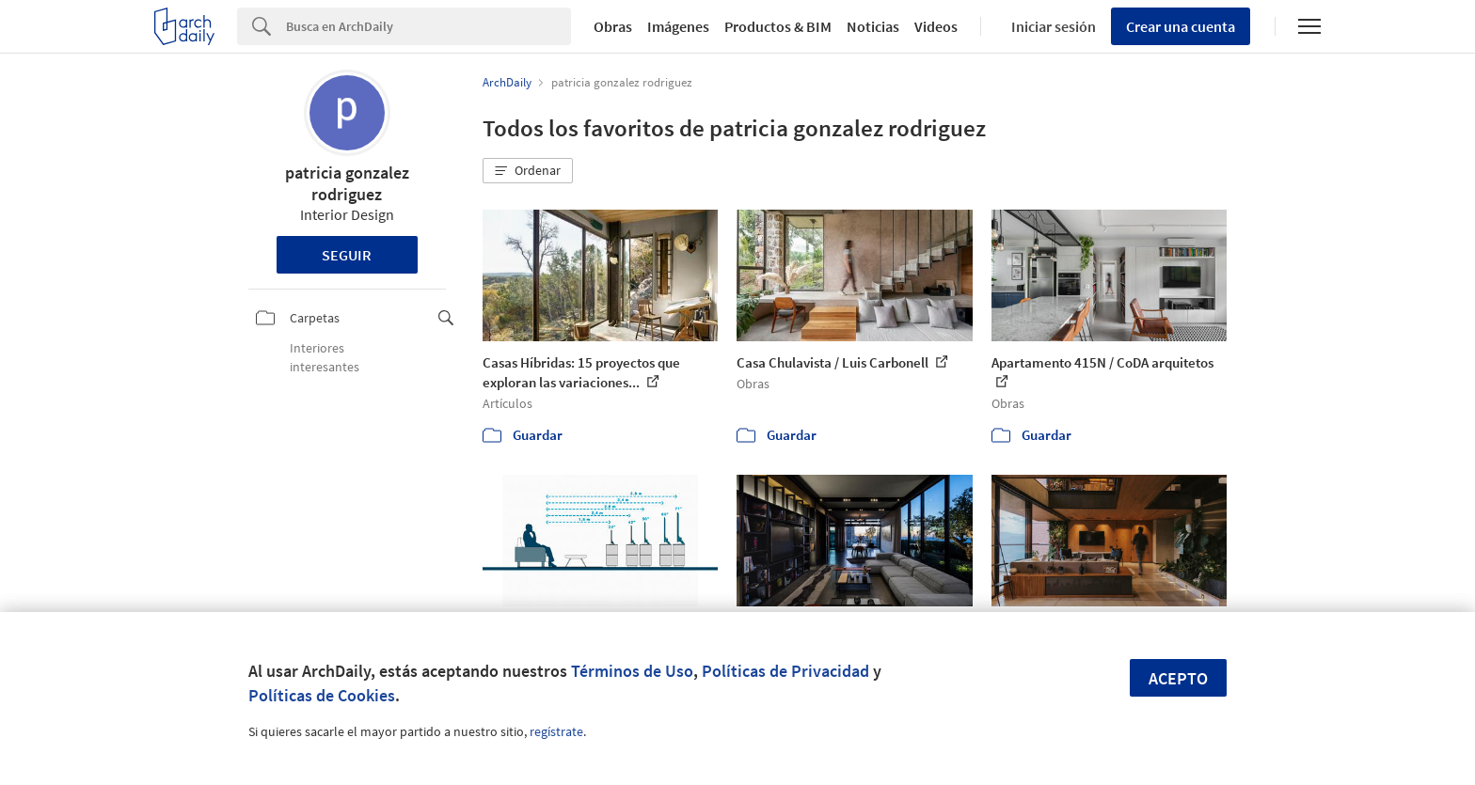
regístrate (556, 731)
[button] (528, 171)
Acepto (1178, 678)
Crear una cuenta (1180, 26)
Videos (936, 26)
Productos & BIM (778, 26)
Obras (613, 26)
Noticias (873, 26)
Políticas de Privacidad (785, 671)
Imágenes (678, 26)
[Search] (428, 26)
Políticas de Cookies (321, 695)
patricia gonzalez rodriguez (347, 183)
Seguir (347, 254)
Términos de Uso (632, 671)
